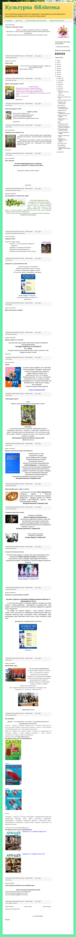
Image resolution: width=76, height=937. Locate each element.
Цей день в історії (21, 233)
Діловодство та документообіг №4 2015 (16, 263)
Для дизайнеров (9, 718)
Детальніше (28, 185)
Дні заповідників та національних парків (17, 195)
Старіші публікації (47, 906)
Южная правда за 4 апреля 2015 (28, 579)
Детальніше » (8, 150)
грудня (59, 78)
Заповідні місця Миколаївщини (28, 215)
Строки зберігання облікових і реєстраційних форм (19, 885)
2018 (58, 70)
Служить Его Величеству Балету (14, 552)
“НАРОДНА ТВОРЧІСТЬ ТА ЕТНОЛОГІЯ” (28, 346)
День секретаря (9, 160)
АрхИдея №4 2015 (10, 238)
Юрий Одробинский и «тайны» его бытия (17, 489)
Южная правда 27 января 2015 (35, 537)
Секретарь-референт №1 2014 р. (19, 893)
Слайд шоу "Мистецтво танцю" (14, 27)
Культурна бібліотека (32, 7)
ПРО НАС (19, 20)
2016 (58, 74)
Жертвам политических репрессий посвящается (19, 450)
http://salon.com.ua (23, 737)
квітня (59, 90)
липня (59, 86)
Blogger (41, 916)
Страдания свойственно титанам (14, 512)
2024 (58, 60)
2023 (58, 62)
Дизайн (7, 364)
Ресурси (10, 105)
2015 (58, 76)
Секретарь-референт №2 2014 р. (19, 894)
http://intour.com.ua (28, 440)
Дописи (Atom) (16, 909)
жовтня (59, 82)
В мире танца (9, 63)
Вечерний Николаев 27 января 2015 (28, 528)
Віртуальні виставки (12, 57)
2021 (58, 64)
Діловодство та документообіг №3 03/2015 (17, 594)
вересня (60, 84)
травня (59, 88)
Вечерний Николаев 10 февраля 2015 (35, 503)
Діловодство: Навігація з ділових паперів (28, 170)
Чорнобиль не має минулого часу (14, 132)
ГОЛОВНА (8, 20)
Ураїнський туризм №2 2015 (13, 108)
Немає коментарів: (29, 55)
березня (60, 152)
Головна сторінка (28, 906)
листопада (60, 80)
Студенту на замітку (12, 903)
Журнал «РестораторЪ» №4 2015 (14, 83)
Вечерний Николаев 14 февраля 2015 (28, 478)
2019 (58, 68)
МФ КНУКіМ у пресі (12, 80)
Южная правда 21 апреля (26, 69)
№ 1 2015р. (28, 348)
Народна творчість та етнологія (14, 340)
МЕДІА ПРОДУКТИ (57, 20)
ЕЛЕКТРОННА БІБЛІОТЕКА (36, 20)
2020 (58, 66)
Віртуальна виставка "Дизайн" (14, 310)
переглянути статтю (28, 710)
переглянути (19, 99)
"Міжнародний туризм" (12, 399)
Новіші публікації (9, 906)
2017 (58, 72)
